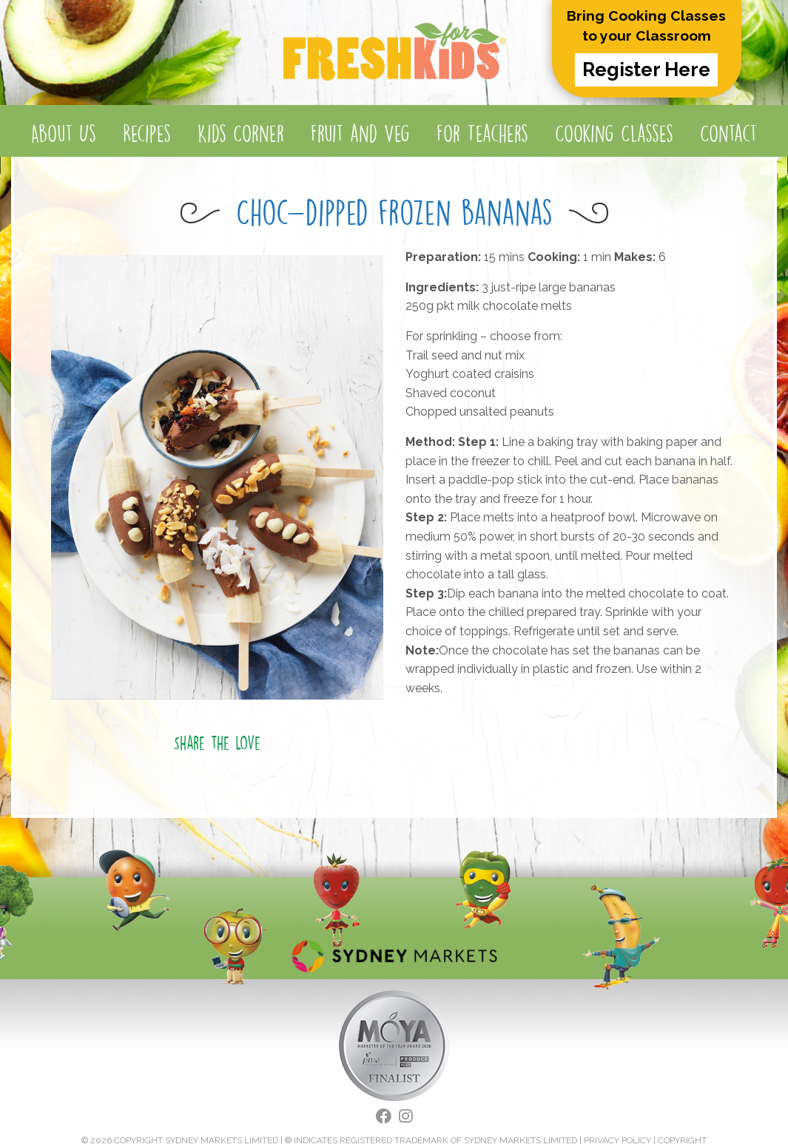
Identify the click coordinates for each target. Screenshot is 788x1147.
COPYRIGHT (682, 1140)
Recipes (147, 133)
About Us (63, 133)
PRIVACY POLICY (617, 1140)
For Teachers (482, 133)
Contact (728, 133)
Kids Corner (241, 133)
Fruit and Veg (360, 133)
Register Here (646, 69)
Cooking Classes (614, 133)
